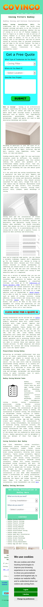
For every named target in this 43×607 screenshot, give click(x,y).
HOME (18, 13)
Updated (4, 584)
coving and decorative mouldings (15, 30)
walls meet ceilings (16, 112)
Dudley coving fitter (22, 164)
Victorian (29, 149)
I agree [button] (25, 590)
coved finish (33, 165)
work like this (10, 228)
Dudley (37, 317)
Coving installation (10, 317)
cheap (37, 263)
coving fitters (8, 340)
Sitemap (4, 582)
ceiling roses (34, 187)
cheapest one (18, 261)
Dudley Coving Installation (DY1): (19, 24)
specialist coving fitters (27, 222)
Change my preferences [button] (25, 599)
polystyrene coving (11, 404)
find (9, 444)
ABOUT (26, 13)
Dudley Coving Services (13, 486)
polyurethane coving (10, 415)
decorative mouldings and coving (15, 120)
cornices (24, 187)
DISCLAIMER (37, 13)
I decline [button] (26, 594)
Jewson (16, 300)
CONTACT (31, 13)
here (37, 482)
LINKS (21, 13)
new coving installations (27, 172)
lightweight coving (21, 410)
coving (8, 32)
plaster (30, 116)
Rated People (34, 292)
